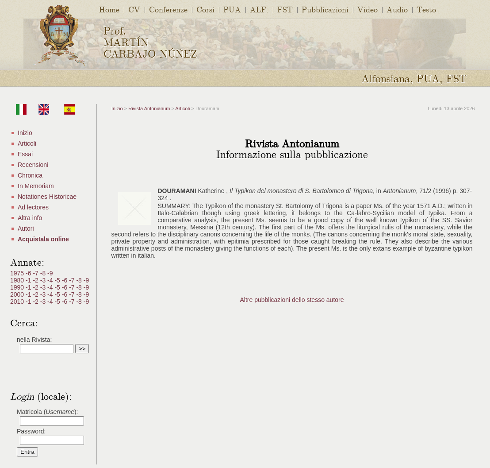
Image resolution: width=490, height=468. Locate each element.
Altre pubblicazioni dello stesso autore (292, 299)
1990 (18, 287)
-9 (50, 273)
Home (109, 9)
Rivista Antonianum (149, 108)
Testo (426, 9)
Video (367, 9)
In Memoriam (36, 186)
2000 (18, 294)
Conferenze (168, 9)
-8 (43, 273)
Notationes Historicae (47, 196)
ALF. (259, 9)
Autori (26, 228)
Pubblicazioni (325, 9)
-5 (57, 280)
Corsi (205, 9)
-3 (43, 280)
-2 (36, 280)
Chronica (30, 175)
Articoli (27, 143)
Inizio (25, 132)
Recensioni (33, 164)
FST (285, 9)
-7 (36, 273)
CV (134, 9)
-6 (29, 273)
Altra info (30, 217)
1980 (18, 280)
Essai (25, 154)
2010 (18, 301)
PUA (232, 9)
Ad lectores (33, 207)
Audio (397, 9)
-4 (50, 280)
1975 (18, 273)
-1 (29, 280)
